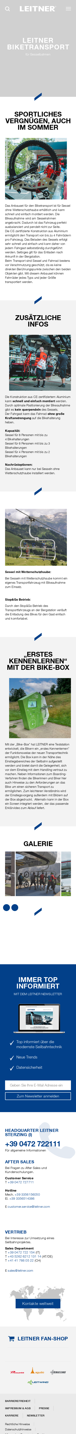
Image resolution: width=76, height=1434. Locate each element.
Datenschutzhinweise (18, 1429)
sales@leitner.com (20, 1270)
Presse (44, 1408)
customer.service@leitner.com (29, 1207)
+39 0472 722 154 (21, 1252)
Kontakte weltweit (38, 1303)
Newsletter (36, 1415)
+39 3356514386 (22, 1198)
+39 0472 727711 (21, 1182)
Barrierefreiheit (18, 1401)
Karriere (12, 1415)
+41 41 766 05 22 (21, 1260)
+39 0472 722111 (33, 1143)
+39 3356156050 (27, 1194)
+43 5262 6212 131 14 (24, 1256)
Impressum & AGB (18, 1408)
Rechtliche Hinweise (17, 1424)
